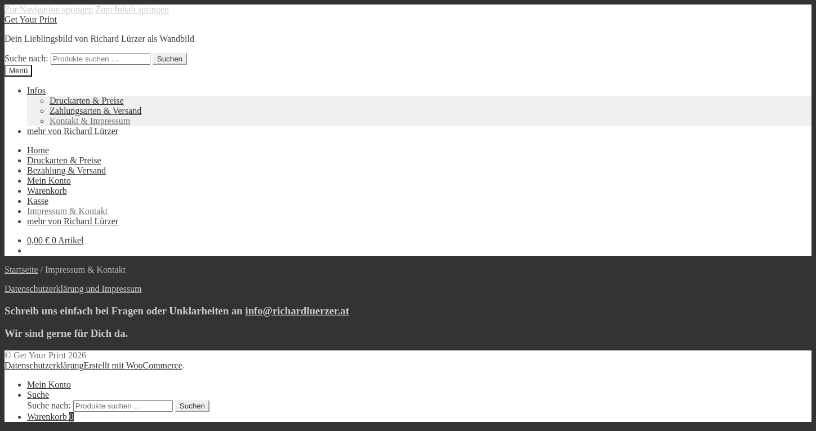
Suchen (169, 59)
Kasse (37, 201)
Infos (36, 90)
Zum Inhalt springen (132, 9)
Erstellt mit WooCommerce (132, 365)
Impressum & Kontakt (67, 211)
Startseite (21, 269)
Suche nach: (26, 58)
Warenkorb (47, 190)
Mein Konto (49, 180)
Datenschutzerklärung (44, 365)
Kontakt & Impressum (90, 121)
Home (38, 150)
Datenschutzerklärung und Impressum (73, 289)
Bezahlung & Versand (66, 170)
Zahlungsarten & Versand (95, 110)
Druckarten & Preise (87, 100)
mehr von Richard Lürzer (72, 131)
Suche (38, 394)
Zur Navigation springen (49, 9)
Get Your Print (31, 19)
